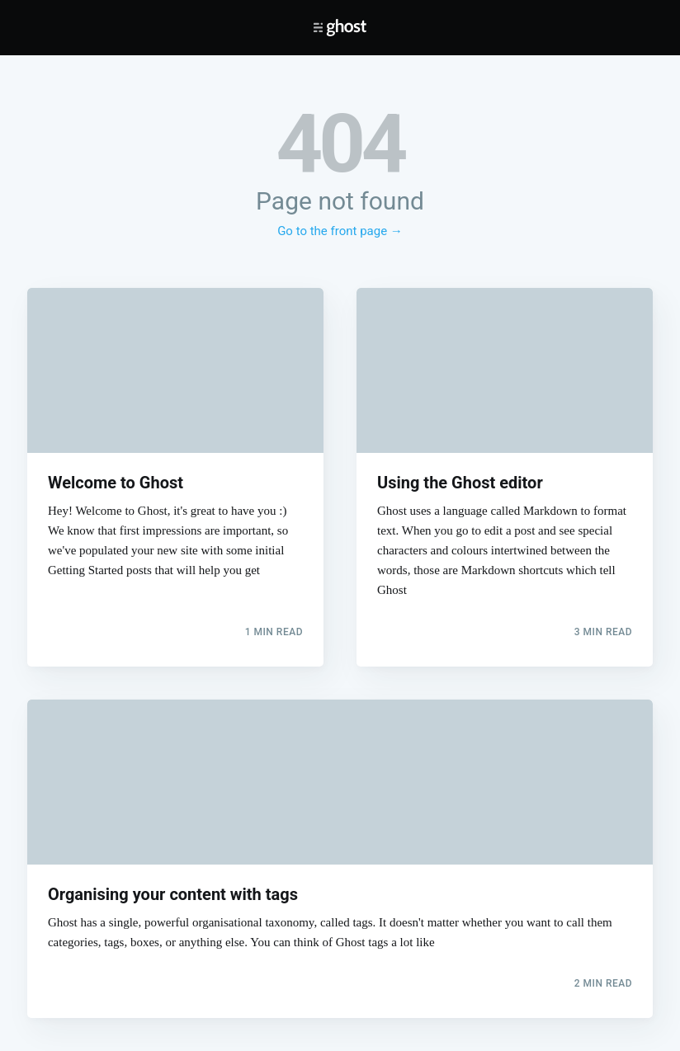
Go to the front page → (340, 231)
